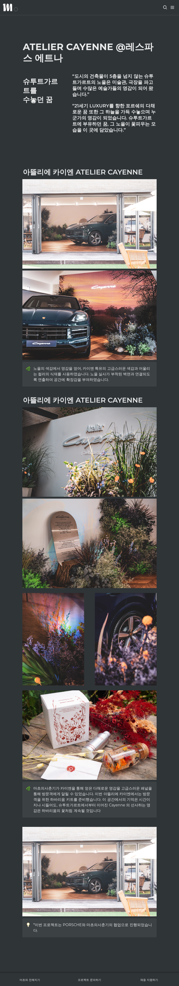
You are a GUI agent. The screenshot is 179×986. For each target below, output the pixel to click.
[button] (165, 7)
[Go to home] (10, 7)
